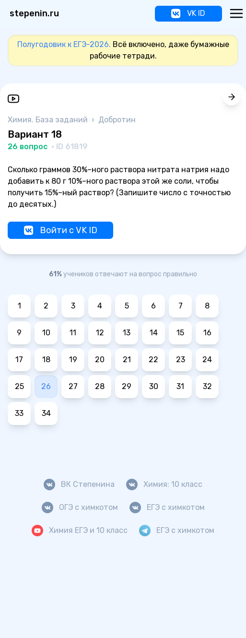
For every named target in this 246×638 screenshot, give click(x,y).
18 (46, 359)
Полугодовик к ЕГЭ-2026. (64, 44)
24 (207, 359)
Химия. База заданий (49, 119)
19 (73, 359)
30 (153, 386)
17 (19, 359)
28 (100, 386)
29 (126, 386)
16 (207, 332)
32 (207, 386)
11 (73, 332)
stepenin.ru (34, 13)
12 (100, 332)
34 (46, 413)
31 (180, 386)
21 (127, 359)
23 (180, 359)
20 (100, 359)
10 (46, 332)
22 (153, 359)
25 (19, 386)
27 (73, 386)
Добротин (117, 119)
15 (180, 332)
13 (126, 332)
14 (154, 332)
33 (19, 413)
